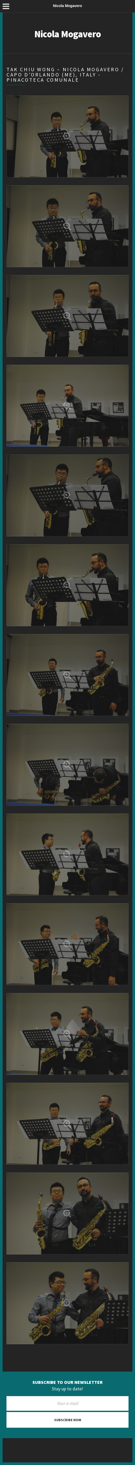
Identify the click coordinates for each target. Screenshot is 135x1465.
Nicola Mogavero (67, 34)
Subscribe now (67, 1420)
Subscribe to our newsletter (67, 1382)
